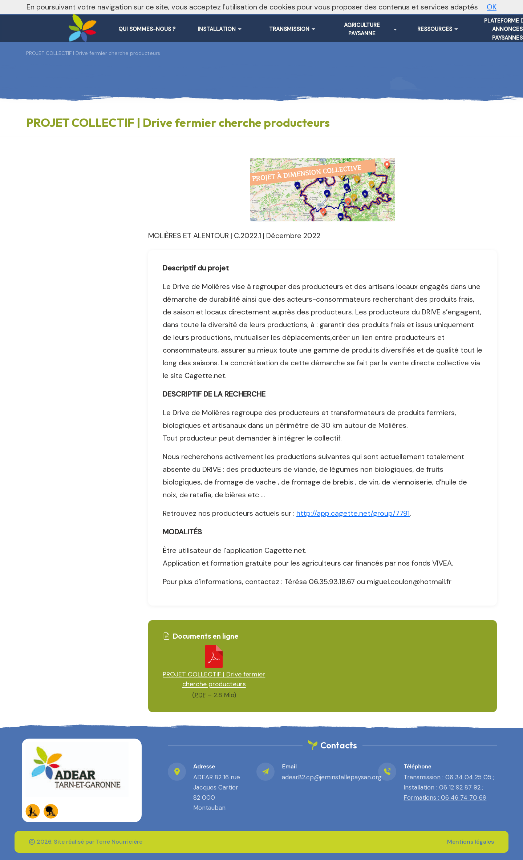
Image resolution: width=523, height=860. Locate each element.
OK (491, 7)
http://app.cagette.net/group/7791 (353, 513)
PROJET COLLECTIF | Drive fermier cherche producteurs (214, 679)
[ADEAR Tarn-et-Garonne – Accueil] (81, 25)
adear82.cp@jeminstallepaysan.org (332, 777)
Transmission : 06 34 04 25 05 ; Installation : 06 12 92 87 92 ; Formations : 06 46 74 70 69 (449, 787)
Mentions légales (470, 841)
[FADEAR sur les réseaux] (32, 811)
